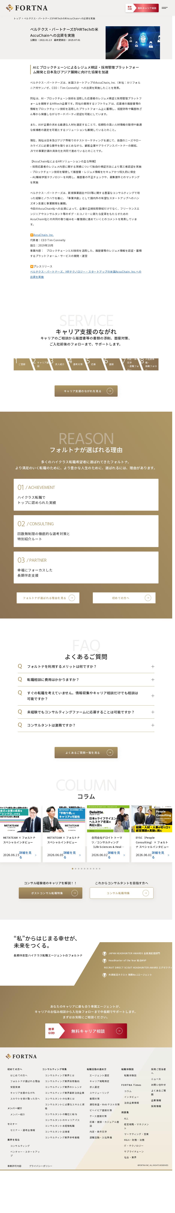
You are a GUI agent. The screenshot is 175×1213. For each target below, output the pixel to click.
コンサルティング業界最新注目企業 (64, 1092)
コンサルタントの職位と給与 (61, 1114)
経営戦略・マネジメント (136, 1126)
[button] (72, 868)
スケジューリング (99, 1092)
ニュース (156, 1078)
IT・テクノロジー (134, 1145)
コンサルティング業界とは (59, 1075)
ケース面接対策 (98, 1116)
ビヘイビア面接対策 (101, 1110)
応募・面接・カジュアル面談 (104, 1123)
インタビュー (131, 1096)
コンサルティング (20, 1145)
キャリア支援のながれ (22, 1092)
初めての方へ (120, 598)
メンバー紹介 (17, 1114)
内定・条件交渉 (98, 1131)
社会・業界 (130, 1157)
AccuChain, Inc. (43, 235)
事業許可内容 (15, 1165)
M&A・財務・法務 (134, 1139)
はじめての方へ (19, 1075)
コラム (128, 1091)
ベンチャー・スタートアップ (25, 1153)
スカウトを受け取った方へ (25, 1098)
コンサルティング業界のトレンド (63, 1086)
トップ (17, 18)
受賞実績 (15, 1086)
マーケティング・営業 (136, 1134)
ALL (126, 1118)
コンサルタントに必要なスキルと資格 (65, 1106)
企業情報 (156, 1100)
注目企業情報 (131, 1102)
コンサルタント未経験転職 (60, 1125)
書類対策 (95, 1098)
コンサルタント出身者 (57, 1131)
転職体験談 (130, 1075)
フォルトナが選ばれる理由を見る (44, 598)
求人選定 (95, 1086)
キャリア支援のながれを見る (82, 391)
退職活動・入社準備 (101, 1137)
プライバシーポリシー (41, 1165)
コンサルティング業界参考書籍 (62, 1137)
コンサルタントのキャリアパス (62, 1119)
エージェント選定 (100, 1075)
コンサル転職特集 (118, 893)
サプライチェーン (134, 1151)
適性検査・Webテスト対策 (105, 1104)
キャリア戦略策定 (100, 1081)
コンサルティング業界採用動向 (62, 1081)
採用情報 (156, 1106)
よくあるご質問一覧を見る (82, 752)
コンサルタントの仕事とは (60, 1098)
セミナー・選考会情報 (22, 1130)
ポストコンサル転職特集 (47, 893)
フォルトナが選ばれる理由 (25, 1081)
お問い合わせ (158, 1084)
